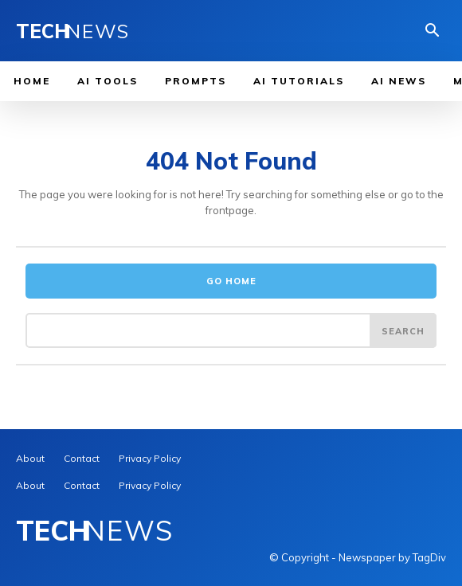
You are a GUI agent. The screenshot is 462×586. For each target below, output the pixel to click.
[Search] (403, 330)
